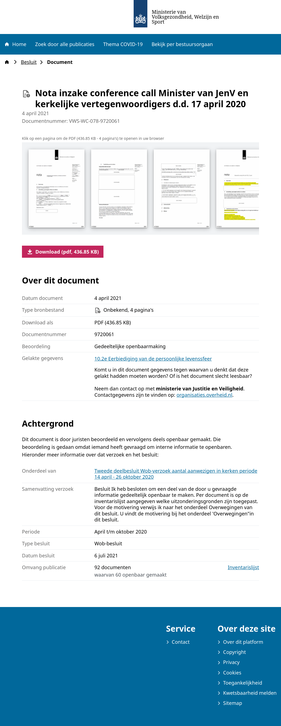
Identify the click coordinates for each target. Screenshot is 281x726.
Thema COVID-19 (123, 44)
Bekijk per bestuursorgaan (182, 44)
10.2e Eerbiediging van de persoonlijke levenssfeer (153, 358)
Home (15, 44)
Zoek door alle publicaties (64, 44)
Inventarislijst (243, 567)
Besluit (30, 62)
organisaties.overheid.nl (204, 395)
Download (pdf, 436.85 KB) (63, 251)
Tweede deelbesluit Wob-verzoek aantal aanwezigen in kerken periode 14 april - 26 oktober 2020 (175, 473)
